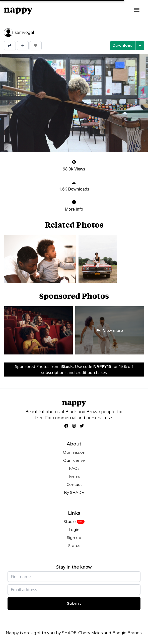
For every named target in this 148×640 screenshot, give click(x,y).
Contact (74, 484)
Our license (74, 460)
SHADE (69, 632)
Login (74, 529)
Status (74, 545)
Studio (70, 521)
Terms (74, 476)
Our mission (74, 452)
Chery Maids (90, 632)
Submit (74, 603)
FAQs (74, 468)
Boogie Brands (126, 632)
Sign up (74, 537)
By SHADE (74, 492)
